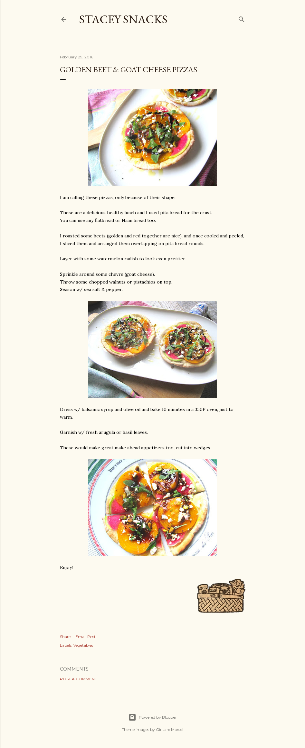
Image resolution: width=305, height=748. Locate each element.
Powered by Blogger (153, 717)
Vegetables (83, 645)
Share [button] (65, 636)
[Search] (241, 18)
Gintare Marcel (169, 729)
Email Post (85, 636)
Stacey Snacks (123, 19)
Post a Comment (78, 678)
